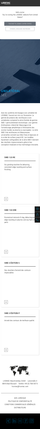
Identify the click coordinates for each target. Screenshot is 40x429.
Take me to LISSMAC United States (20, 24)
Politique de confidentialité (20, 401)
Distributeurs (20, 408)
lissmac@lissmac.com (20, 386)
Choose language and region (20, 29)
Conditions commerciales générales (20, 404)
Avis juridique (20, 398)
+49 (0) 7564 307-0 (31, 384)
